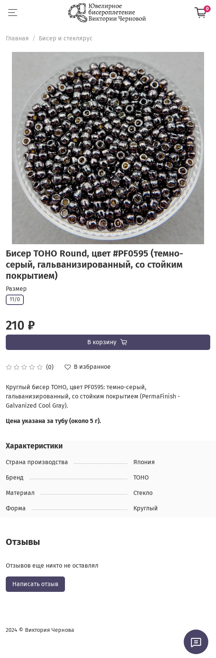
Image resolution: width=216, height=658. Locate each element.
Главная (17, 38)
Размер (16, 288)
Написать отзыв (35, 584)
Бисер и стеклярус (66, 38)
